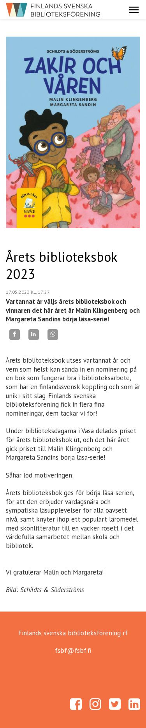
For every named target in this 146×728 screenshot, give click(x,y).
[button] (134, 10)
